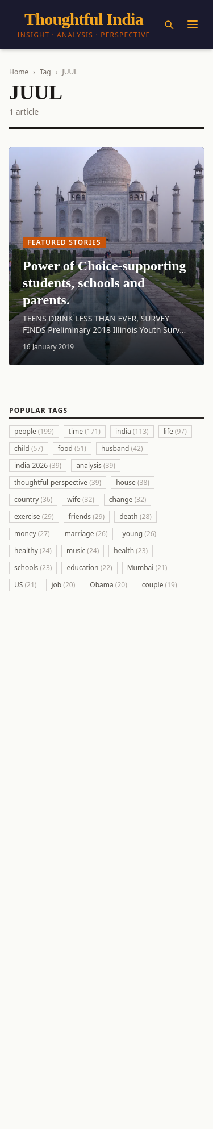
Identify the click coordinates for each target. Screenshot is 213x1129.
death (135, 516)
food (72, 448)
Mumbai (147, 567)
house (132, 482)
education (89, 567)
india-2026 (37, 465)
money (32, 533)
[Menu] (192, 24)
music (82, 550)
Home (18, 72)
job (63, 584)
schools (33, 567)
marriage (86, 533)
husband (122, 448)
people (34, 431)
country (33, 499)
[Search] (168, 24)
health (131, 550)
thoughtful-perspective (57, 482)
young (140, 533)
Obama (108, 584)
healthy (33, 550)
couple (159, 584)
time (85, 431)
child (28, 448)
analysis (95, 465)
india (132, 431)
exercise (34, 516)
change (128, 499)
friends (87, 516)
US (25, 584)
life (175, 431)
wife (80, 499)
